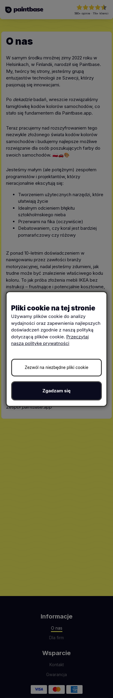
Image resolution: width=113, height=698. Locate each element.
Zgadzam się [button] (56, 391)
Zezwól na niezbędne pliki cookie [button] (56, 367)
